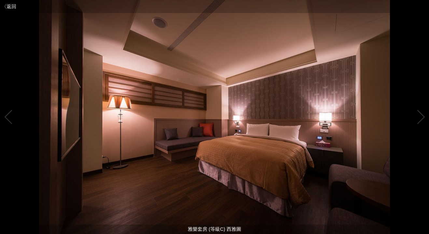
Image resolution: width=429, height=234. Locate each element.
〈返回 (9, 6)
